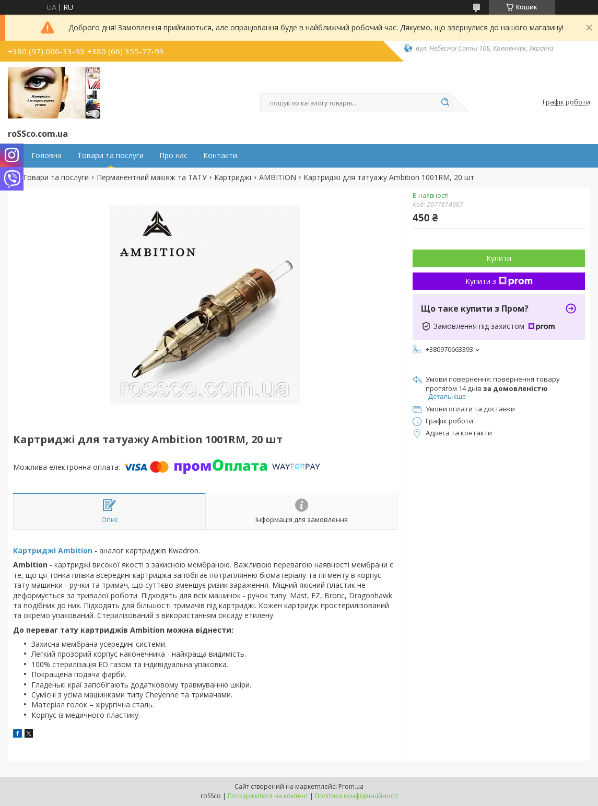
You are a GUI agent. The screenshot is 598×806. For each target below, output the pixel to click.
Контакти (220, 155)
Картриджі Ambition (52, 550)
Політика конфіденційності (356, 795)
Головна (46, 155)
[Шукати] (445, 102)
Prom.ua (351, 786)
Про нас (173, 155)
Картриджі (232, 177)
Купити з (499, 281)
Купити (498, 258)
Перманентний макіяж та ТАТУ (152, 177)
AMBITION (277, 177)
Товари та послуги (110, 155)
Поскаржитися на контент (268, 795)
